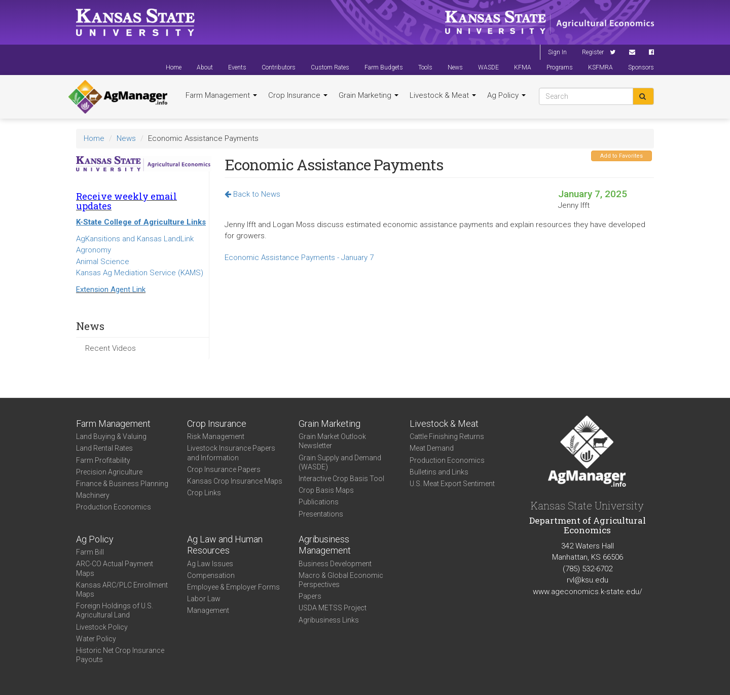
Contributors (279, 67)
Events (237, 67)
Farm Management (221, 95)
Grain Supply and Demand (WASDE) (340, 462)
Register (593, 52)
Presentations (321, 514)
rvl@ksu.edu (587, 579)
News (455, 67)
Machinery (93, 495)
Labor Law (204, 599)
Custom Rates (330, 67)
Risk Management (215, 436)
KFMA (522, 67)
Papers (310, 596)
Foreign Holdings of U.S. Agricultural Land (114, 610)
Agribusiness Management (325, 545)
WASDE (488, 67)
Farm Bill (90, 552)
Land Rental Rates (104, 448)
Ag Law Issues (210, 564)
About (205, 67)
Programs (559, 67)
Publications (319, 502)
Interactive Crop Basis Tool (341, 478)
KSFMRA (600, 67)
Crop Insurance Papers (224, 469)
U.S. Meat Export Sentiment (452, 484)
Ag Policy (506, 95)
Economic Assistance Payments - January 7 (299, 257)
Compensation (211, 575)
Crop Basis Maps (326, 490)
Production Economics (113, 507)
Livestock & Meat (443, 95)
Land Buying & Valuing (111, 436)
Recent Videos (110, 348)
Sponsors (641, 67)
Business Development (335, 564)
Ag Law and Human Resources (225, 545)
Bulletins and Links (439, 472)
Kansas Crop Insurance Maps (234, 481)
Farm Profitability (103, 460)
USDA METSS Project (333, 608)
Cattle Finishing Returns (447, 436)
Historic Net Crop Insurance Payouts (120, 655)
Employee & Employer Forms (233, 587)
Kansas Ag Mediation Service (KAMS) (139, 272)
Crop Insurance (297, 95)
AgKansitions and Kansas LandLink (135, 238)
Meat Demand (432, 448)
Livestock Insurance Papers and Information (231, 452)
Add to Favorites (621, 156)
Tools (425, 67)
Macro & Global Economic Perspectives (341, 580)
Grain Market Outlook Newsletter (332, 441)
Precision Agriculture (109, 472)
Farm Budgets (383, 67)
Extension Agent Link (110, 289)
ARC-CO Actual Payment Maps (114, 568)
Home (173, 67)
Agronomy (93, 249)
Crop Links (204, 493)
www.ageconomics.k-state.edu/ (587, 591)
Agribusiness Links (329, 620)
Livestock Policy (102, 627)
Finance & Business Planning (122, 484)
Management (208, 610)
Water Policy (96, 639)
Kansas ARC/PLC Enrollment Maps (122, 589)
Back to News (252, 194)
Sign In (557, 52)
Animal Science (102, 261)
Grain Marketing (368, 95)
